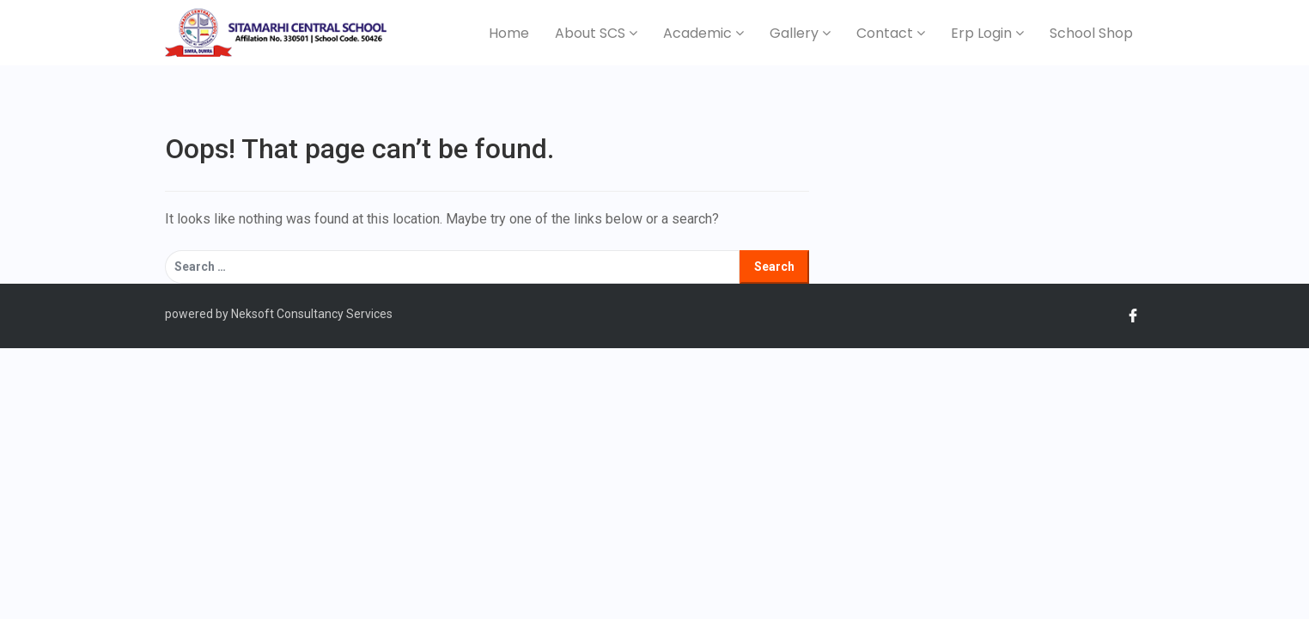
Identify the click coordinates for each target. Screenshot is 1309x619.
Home (509, 33)
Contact (890, 33)
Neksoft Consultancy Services (310, 314)
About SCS (596, 33)
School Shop (1091, 33)
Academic (703, 33)
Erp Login (987, 33)
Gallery (800, 33)
